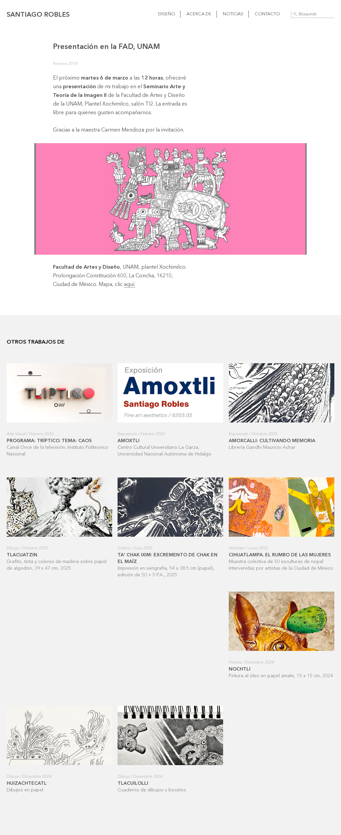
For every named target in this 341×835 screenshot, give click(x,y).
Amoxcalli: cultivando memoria (272, 440)
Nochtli (239, 669)
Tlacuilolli (133, 783)
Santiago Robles (38, 15)
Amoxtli (129, 440)
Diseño (166, 14)
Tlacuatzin (22, 555)
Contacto (267, 14)
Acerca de (198, 14)
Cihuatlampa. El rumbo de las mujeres (280, 555)
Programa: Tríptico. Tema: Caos (49, 440)
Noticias (233, 14)
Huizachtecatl (27, 783)
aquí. (129, 284)
